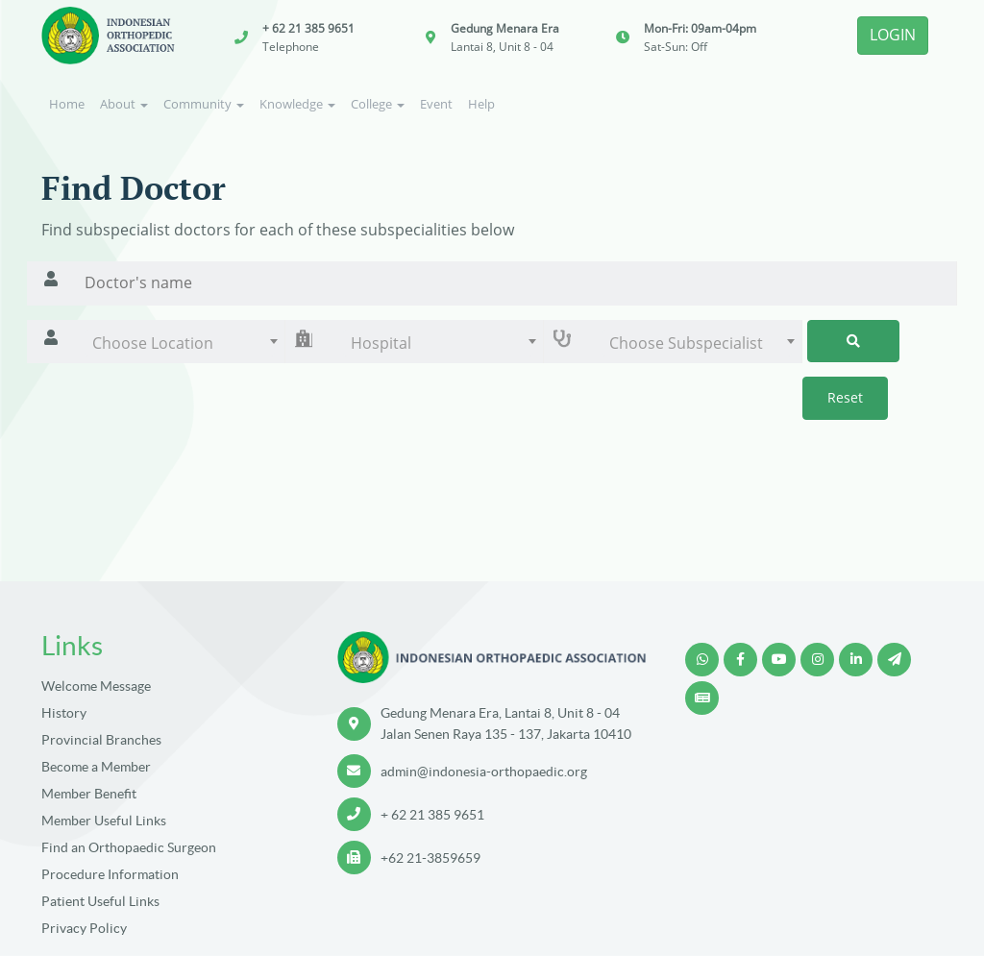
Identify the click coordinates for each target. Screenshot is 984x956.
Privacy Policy (84, 928)
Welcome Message (96, 686)
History (63, 713)
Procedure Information (110, 874)
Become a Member (96, 766)
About (124, 103)
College (378, 103)
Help (481, 103)
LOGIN (893, 34)
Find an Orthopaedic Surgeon (128, 847)
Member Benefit (88, 793)
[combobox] (180, 343)
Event (436, 103)
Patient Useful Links (100, 901)
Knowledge (297, 103)
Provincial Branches (101, 740)
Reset (845, 397)
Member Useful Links (103, 820)
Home (67, 103)
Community (203, 103)
